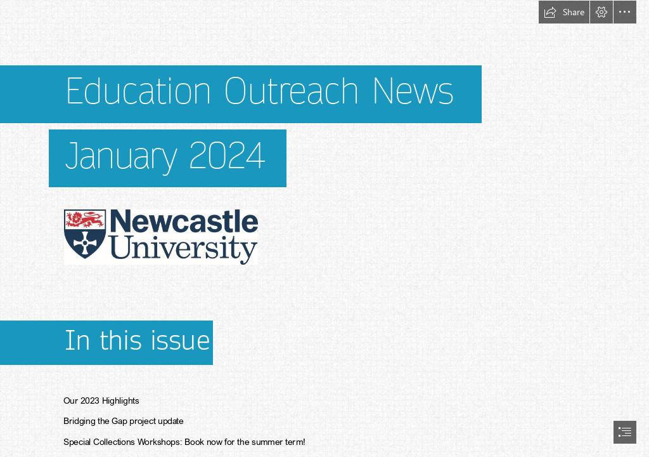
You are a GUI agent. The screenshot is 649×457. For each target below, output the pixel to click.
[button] (564, 12)
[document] (324, 228)
